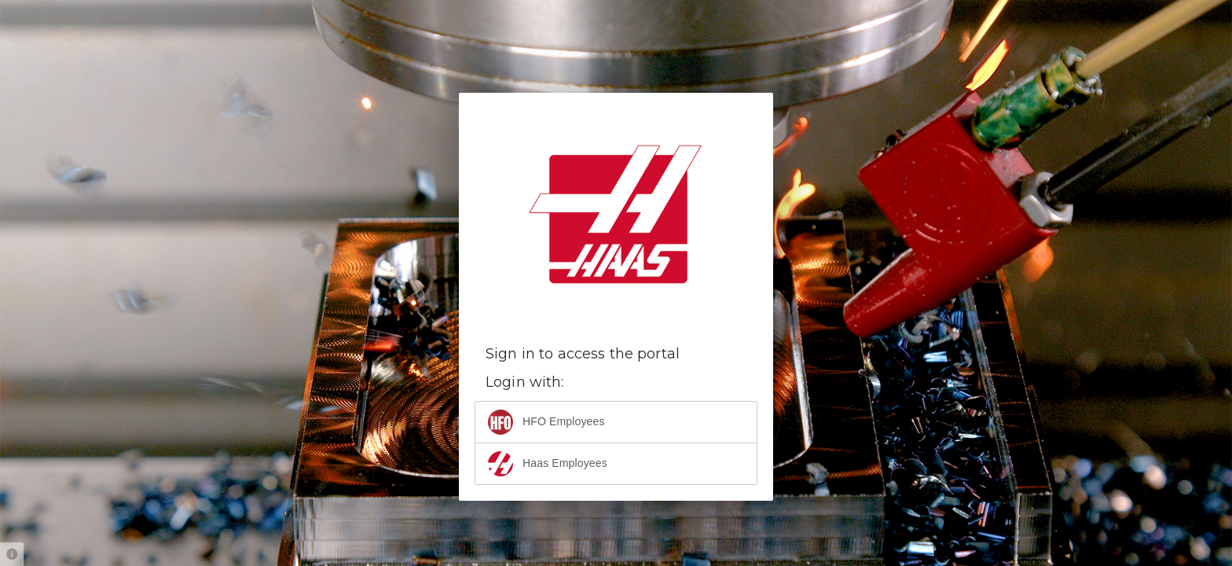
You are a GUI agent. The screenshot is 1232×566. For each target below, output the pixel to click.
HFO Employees (546, 422)
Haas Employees (547, 463)
